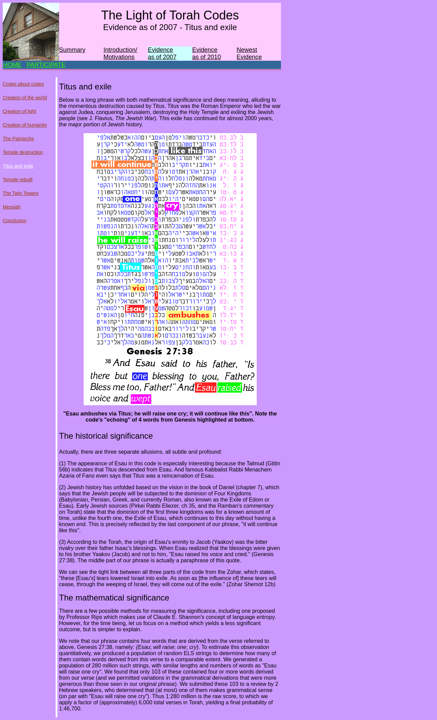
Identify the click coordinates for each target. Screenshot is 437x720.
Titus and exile (18, 166)
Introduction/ (120, 49)
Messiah (11, 207)
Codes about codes (23, 84)
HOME (12, 64)
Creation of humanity (25, 125)
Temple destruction (23, 152)
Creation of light (19, 111)
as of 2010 (206, 57)
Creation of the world (25, 97)
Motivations (119, 57)
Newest (247, 49)
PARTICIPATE (46, 64)
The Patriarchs (18, 138)
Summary (72, 49)
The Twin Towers (21, 193)
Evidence (160, 49)
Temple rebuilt (17, 179)
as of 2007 (162, 57)
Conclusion (14, 220)
